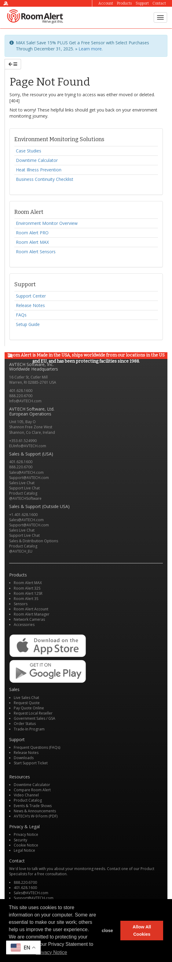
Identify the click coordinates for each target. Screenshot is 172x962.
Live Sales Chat (26, 697)
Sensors (20, 603)
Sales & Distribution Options (33, 540)
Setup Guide (28, 324)
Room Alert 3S (26, 598)
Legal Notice (24, 850)
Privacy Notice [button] (51, 952)
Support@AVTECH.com (29, 477)
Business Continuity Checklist (44, 179)
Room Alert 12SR (28, 593)
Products (124, 3)
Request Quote (27, 702)
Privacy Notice (26, 834)
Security (20, 840)
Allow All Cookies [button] (142, 930)
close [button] (107, 930)
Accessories (24, 624)
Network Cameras (29, 619)
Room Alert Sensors (36, 251)
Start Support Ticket (31, 763)
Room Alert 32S (27, 588)
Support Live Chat (24, 488)
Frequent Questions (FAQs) (37, 747)
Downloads (24, 757)
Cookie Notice (26, 845)
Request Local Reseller (33, 713)
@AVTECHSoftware (25, 498)
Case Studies (28, 151)
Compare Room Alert (32, 789)
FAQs (21, 315)
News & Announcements (35, 811)
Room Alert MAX (32, 242)
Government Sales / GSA (34, 718)
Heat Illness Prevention (38, 170)
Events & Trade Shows (33, 805)
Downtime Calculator (37, 160)
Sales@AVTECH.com (26, 472)
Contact (159, 3)
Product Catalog (23, 493)
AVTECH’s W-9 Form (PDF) (35, 816)
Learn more (90, 49)
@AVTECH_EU (20, 551)
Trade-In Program (29, 729)
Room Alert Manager (31, 614)
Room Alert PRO (32, 233)
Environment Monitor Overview (47, 223)
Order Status (25, 723)
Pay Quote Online (29, 708)
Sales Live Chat (22, 482)
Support (142, 3)
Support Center (31, 296)
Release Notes (30, 305)
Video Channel (26, 795)
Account (105, 3)
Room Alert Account (31, 609)
